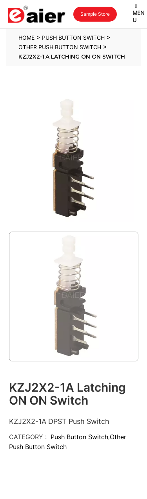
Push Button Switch (79, 437)
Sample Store (95, 14)
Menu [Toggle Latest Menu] (138, 13)
